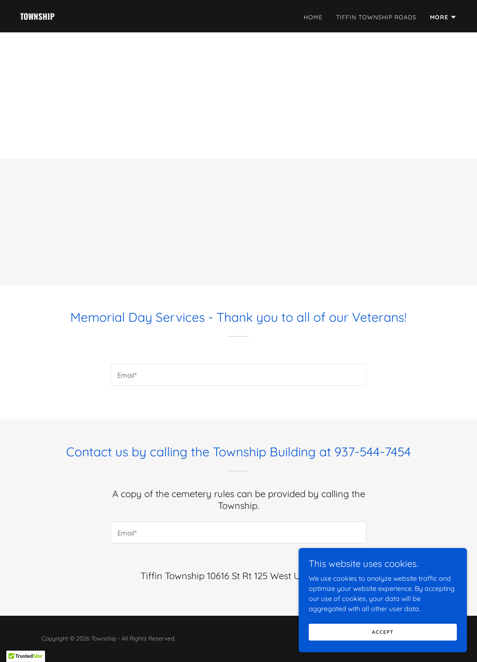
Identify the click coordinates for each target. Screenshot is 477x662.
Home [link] (313, 17)
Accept (382, 632)
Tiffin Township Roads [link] (376, 17)
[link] (37, 17)
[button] (443, 17)
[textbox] (238, 375)
